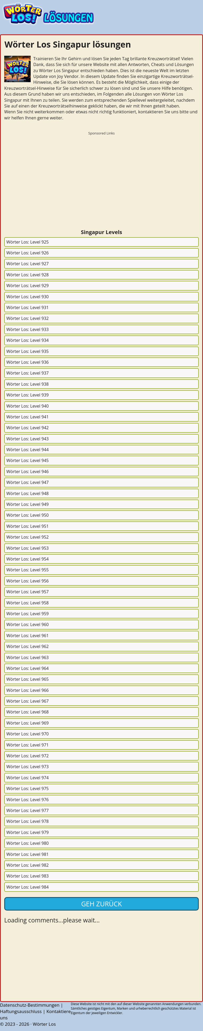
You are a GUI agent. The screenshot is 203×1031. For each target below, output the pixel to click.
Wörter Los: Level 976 (27, 800)
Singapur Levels (101, 232)
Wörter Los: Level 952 (27, 537)
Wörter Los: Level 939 (27, 395)
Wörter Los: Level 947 (27, 482)
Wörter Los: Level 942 (27, 428)
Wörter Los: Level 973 (27, 766)
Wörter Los (44, 1024)
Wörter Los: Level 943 (27, 439)
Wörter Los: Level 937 (27, 373)
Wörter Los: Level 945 (27, 460)
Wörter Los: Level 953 (27, 548)
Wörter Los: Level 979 (27, 832)
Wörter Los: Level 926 (27, 253)
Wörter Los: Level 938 (27, 384)
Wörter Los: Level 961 (27, 635)
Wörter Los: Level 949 (27, 504)
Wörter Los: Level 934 (27, 340)
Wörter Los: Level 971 (27, 745)
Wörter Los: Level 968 (27, 712)
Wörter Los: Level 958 (27, 603)
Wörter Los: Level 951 (27, 526)
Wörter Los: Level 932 (27, 318)
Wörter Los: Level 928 (27, 275)
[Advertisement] (101, 175)
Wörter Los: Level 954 (27, 559)
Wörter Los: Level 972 (27, 756)
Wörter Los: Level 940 (27, 406)
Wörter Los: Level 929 (27, 285)
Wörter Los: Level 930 (27, 297)
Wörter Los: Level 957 (27, 592)
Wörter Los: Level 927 (27, 264)
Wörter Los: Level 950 (27, 515)
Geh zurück (101, 903)
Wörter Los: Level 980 (27, 843)
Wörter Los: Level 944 (27, 449)
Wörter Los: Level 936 (27, 362)
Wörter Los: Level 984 (27, 887)
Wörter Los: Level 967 (27, 701)
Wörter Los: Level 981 (27, 854)
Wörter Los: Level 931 (27, 307)
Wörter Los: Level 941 (27, 417)
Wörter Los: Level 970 (27, 734)
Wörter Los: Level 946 (27, 471)
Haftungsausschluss (21, 1011)
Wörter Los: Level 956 (27, 581)
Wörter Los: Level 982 (27, 865)
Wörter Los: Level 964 (27, 668)
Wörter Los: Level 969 (27, 723)
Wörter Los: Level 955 (27, 570)
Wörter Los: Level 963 (27, 657)
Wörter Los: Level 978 (27, 821)
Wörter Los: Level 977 (27, 810)
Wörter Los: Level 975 (27, 788)
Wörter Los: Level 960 (27, 624)
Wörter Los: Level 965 (27, 679)
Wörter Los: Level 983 (27, 876)
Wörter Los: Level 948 (27, 493)
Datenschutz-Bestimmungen (29, 1005)
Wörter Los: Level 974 (27, 778)
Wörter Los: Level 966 (27, 690)
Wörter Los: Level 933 (27, 329)
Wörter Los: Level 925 (27, 242)
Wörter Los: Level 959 (27, 614)
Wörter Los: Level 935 (27, 351)
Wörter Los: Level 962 (27, 646)
